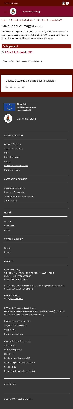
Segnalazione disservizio (15, 325)
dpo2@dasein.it (16, 298)
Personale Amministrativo (16, 165)
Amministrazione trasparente (17, 341)
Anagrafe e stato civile (14, 187)
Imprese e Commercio (14, 192)
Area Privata (10, 383)
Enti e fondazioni (11, 157)
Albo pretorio (10, 345)
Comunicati (9, 225)
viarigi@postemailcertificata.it (22, 285)
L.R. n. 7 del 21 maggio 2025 (18, 52)
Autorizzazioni (10, 200)
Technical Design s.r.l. (22, 399)
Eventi (7, 252)
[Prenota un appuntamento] (64, 3)
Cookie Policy (10, 366)
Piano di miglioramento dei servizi (19, 362)
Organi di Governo (12, 144)
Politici (7, 161)
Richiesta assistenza (13, 334)
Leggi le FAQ (9, 329)
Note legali (9, 353)
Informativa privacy (13, 349)
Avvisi (7, 230)
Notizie (7, 221)
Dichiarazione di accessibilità (17, 358)
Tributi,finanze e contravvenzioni (19, 196)
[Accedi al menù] (2, 11)
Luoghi (7, 247)
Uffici (6, 152)
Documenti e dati (12, 169)
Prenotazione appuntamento (17, 321)
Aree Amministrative (13, 148)
